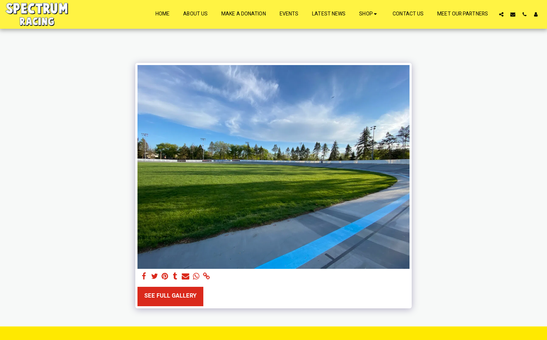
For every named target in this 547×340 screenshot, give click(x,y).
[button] (501, 14)
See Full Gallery (170, 295)
